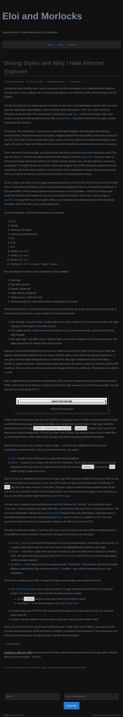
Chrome (10, 667)
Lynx (75, 114)
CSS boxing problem (26, 589)
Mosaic (67, 118)
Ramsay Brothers (51, 512)
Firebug (15, 542)
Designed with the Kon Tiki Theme (106, 715)
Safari (50, 667)
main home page (61, 495)
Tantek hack (71, 603)
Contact (72, 44)
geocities (9, 199)
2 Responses (75, 81)
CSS (13, 458)
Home (50, 44)
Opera (44, 667)
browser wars (85, 156)
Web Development (57, 81)
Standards (57, 667)
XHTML (14, 462)
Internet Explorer (33, 667)
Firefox (22, 667)
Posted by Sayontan (15, 81)
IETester (15, 551)
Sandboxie (16, 564)
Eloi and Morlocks (42, 16)
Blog (60, 44)
